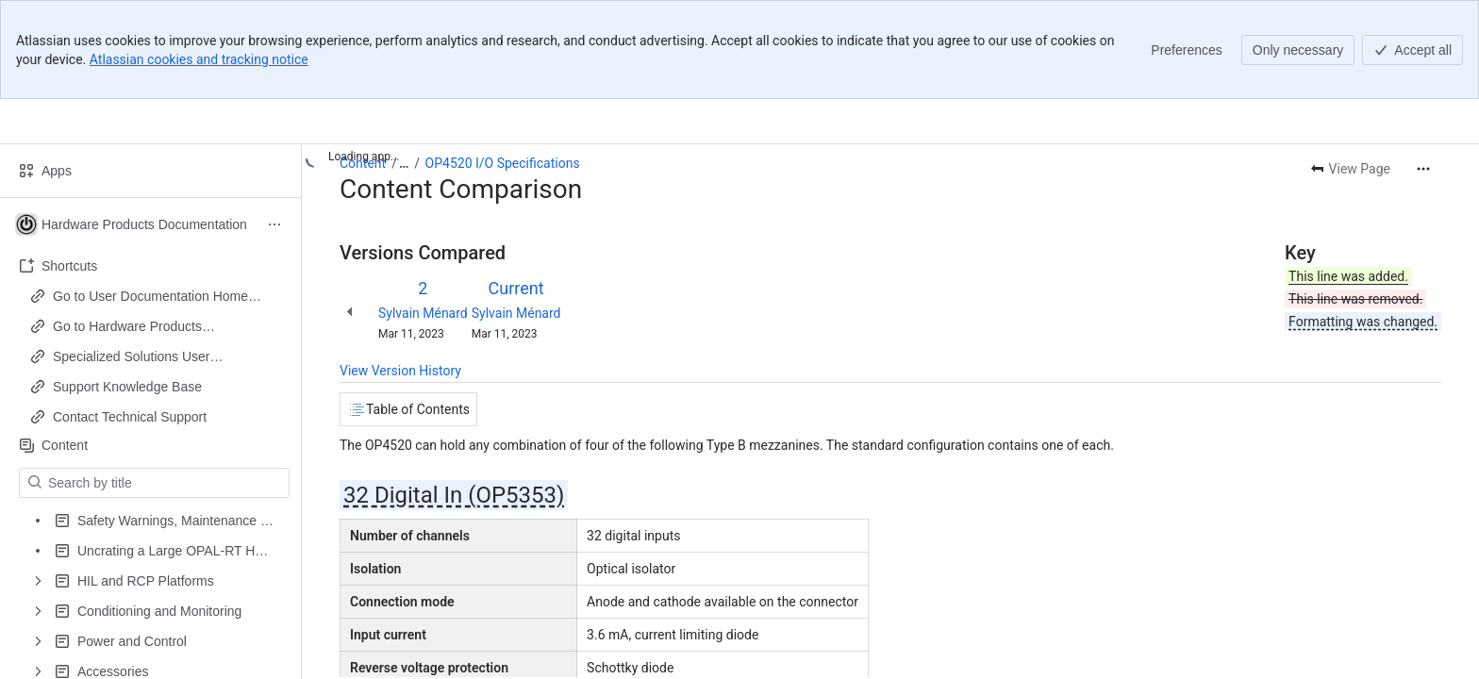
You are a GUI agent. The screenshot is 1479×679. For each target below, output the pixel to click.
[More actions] (1423, 169)
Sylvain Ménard (423, 313)
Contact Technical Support (130, 416)
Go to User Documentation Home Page (150, 297)
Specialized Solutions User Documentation (131, 357)
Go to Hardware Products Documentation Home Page (134, 327)
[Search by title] (165, 483)
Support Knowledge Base (127, 386)
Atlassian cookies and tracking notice (199, 59)
